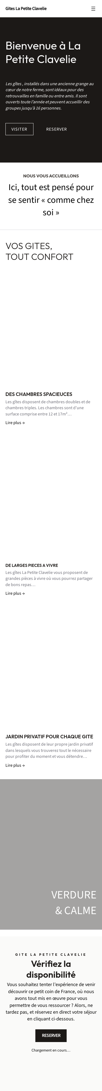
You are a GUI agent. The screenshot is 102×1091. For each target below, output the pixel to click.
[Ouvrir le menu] (93, 8)
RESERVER (56, 129)
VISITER (19, 129)
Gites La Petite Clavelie (26, 8)
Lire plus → (15, 422)
